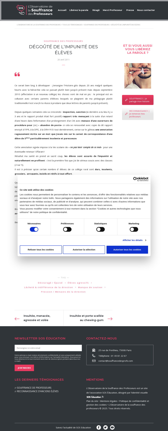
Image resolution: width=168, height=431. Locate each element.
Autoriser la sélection (84, 249)
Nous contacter (151, 9)
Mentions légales (108, 399)
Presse (134, 9)
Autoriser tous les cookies (127, 249)
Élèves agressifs (78, 281)
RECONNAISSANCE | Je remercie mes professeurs (137, 112)
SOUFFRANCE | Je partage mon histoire (137, 99)
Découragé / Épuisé (50, 281)
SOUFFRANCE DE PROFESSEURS (33, 386)
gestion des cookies (96, 403)
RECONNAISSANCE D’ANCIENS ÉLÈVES (36, 390)
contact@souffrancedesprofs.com (115, 359)
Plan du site (92, 399)
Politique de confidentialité (132, 399)
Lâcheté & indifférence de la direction (48, 286)
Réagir (98, 9)
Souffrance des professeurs (63, 40)
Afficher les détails (133, 240)
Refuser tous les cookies (41, 249)
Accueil (62, 9)
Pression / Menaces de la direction (63, 290)
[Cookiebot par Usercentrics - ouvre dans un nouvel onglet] (135, 179)
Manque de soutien (90, 286)
